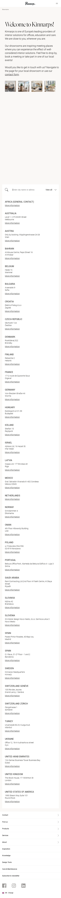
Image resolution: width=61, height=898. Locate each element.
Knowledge (6, 856)
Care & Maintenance (9, 869)
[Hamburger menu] (57, 3)
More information (12, 205)
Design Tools (7, 862)
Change (10, 893)
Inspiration (6, 849)
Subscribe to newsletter (10, 876)
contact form (12, 74)
